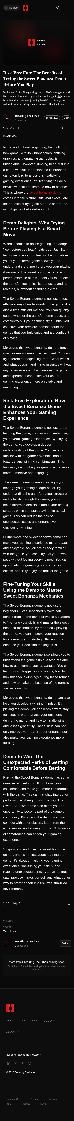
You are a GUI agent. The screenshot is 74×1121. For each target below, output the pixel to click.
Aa (61, 128)
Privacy (34, 1099)
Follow (65, 943)
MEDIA (49, 1021)
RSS (8, 1103)
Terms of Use (13, 1099)
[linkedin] (15, 1064)
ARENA (11, 1020)
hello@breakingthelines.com (23, 1054)
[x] (8, 1064)
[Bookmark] (17, 128)
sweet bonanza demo (45, 192)
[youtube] (22, 1064)
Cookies (52, 1099)
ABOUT (12, 1031)
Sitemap (25, 1103)
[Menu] (69, 8)
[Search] (58, 7)
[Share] (69, 128)
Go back (11, 8)
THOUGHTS (29, 1020)
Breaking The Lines (27, 116)
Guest (43, 1103)
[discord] (30, 1064)
